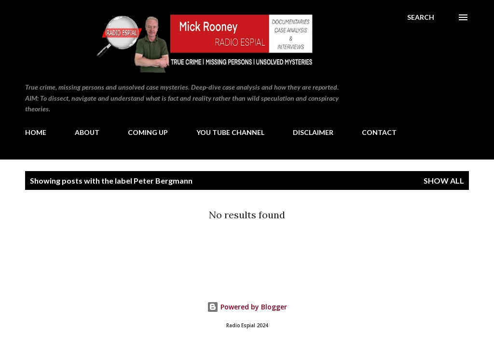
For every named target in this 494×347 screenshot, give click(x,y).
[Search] (420, 17)
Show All (444, 180)
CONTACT (379, 132)
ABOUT (87, 132)
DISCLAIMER (313, 132)
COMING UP (148, 132)
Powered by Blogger (247, 306)
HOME (35, 132)
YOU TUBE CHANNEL (230, 132)
